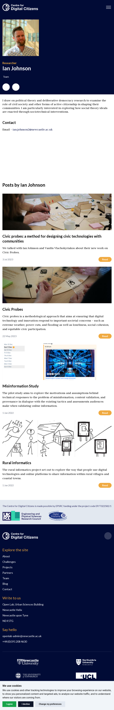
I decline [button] (26, 704)
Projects (7, 567)
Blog (5, 583)
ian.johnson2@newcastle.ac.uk (32, 129)
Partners (7, 572)
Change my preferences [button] (50, 704)
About (6, 556)
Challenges (9, 561)
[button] (108, 7)
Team (5, 578)
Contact (7, 589)
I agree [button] (9, 704)
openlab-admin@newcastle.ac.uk (21, 636)
